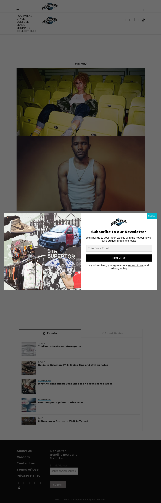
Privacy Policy (118, 268)
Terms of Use (135, 265)
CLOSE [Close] (151, 216)
